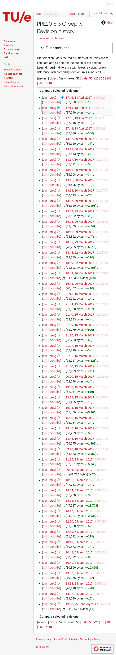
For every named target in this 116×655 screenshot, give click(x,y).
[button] (75, 48)
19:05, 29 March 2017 (80, 221)
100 (109, 78)
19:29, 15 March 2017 (80, 397)
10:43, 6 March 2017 (79, 542)
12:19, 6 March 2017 (79, 531)
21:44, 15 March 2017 (80, 304)
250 (41, 83)
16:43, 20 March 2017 (80, 273)
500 (48, 83)
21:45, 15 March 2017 (80, 294)
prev (52, 97)
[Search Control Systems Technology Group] (102, 13)
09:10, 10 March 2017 (80, 449)
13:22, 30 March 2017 (80, 138)
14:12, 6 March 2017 (79, 511)
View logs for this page (52, 38)
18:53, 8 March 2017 (79, 500)
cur (45, 108)
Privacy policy (43, 639)
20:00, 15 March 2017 (80, 376)
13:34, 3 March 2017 (79, 583)
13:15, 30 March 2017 (80, 180)
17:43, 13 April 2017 (79, 128)
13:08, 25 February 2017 (82, 604)
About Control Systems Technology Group (77, 639)
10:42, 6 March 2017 (79, 552)
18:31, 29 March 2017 (80, 242)
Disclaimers (42, 646)
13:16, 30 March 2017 (80, 170)
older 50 (87, 78)
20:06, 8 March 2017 (79, 469)
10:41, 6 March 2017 (79, 562)
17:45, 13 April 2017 (79, 108)
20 (97, 78)
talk (45, 102)
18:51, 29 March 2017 (80, 232)
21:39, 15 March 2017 (80, 325)
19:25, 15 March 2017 (80, 407)
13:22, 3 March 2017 (79, 593)
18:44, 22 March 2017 (80, 252)
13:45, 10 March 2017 (80, 438)
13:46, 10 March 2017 (80, 428)
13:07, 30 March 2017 (80, 200)
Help (106, 22)
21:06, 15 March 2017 (80, 356)
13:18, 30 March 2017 (80, 149)
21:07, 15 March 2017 (80, 345)
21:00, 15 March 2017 (80, 366)
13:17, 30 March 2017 (80, 159)
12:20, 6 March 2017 (79, 521)
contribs (55, 102)
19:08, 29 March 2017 (80, 211)
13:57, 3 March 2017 (79, 573)
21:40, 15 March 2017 (80, 314)
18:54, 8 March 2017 (79, 490)
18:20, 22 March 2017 (80, 263)
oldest (53, 78)
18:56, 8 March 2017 (79, 480)
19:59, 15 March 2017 (80, 387)
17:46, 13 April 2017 (79, 97)
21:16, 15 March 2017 (80, 335)
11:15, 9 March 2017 (79, 459)
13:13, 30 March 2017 (80, 190)
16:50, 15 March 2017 (80, 418)
